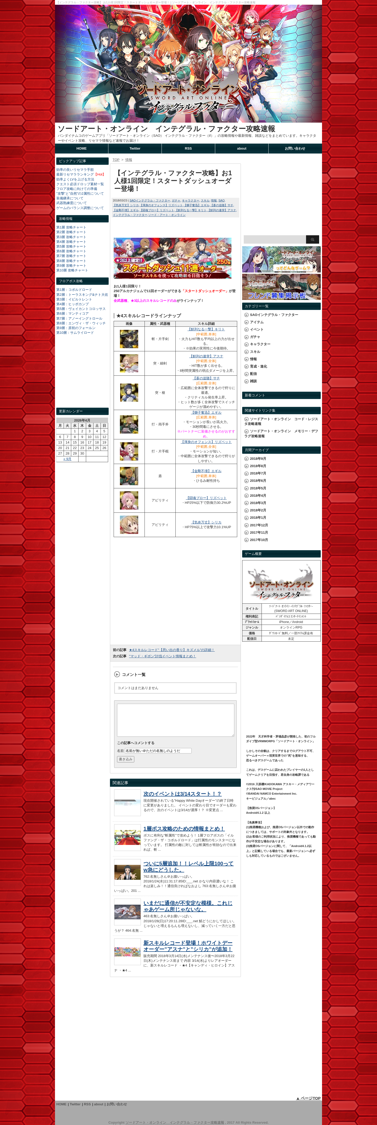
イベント (257, 329)
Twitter (135, 148)
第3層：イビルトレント (74, 299)
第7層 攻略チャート (71, 256)
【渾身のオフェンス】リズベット (161, 205)
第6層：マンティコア (72, 313)
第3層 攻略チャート (71, 237)
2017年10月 (259, 540)
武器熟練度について (71, 203)
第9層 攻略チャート (71, 265)
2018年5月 (258, 488)
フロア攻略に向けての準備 (76, 189)
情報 (214, 200)
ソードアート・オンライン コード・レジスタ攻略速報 (281, 421)
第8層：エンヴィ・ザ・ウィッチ (81, 323)
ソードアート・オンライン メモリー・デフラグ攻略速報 (281, 433)
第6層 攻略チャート (71, 251)
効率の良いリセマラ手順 (75, 170)
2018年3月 (258, 503)
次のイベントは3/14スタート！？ (182, 800)
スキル (205, 200)
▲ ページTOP (308, 1098)
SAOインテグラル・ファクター (150, 200)
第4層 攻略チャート (71, 242)
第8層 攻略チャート (71, 261)
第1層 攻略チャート (71, 227)
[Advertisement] (82, 376)
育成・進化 (258, 366)
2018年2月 (258, 510)
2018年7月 (258, 473)
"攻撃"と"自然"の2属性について (80, 193)
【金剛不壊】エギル (126, 210)
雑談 (253, 381)
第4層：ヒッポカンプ (72, 304)
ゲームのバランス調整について (80, 208)
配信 (253, 374)
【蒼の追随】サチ (221, 205)
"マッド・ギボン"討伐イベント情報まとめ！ (162, 656)
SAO (221, 200)
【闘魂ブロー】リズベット (157, 210)
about (241, 148)
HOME (81, 148)
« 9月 (67, 459)
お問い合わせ (295, 148)
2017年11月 (259, 532)
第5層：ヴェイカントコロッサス (81, 309)
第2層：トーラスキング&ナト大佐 (82, 295)
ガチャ (176, 200)
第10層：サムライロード (75, 333)
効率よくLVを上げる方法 (75, 179)
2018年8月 (258, 466)
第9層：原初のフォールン (76, 328)
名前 (120, 757)
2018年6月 (258, 481)
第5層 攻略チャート (71, 246)
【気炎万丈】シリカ (126, 205)
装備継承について (70, 198)
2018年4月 (258, 496)
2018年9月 (258, 459)
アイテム (257, 322)
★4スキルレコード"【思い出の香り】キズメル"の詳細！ (172, 650)
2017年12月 (259, 525)
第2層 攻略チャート (71, 232)
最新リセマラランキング (75, 174)
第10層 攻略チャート (72, 270)
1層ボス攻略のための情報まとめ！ (184, 835)
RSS (188, 148)
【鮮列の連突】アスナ (221, 210)
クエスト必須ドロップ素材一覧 (80, 184)
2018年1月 (258, 518)
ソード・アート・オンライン (167, 214)
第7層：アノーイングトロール (79, 318)
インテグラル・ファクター (130, 214)
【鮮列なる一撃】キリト (191, 210)
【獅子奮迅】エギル (196, 205)
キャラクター (190, 200)
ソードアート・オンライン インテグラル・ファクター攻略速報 (166, 129)
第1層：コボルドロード (74, 290)
